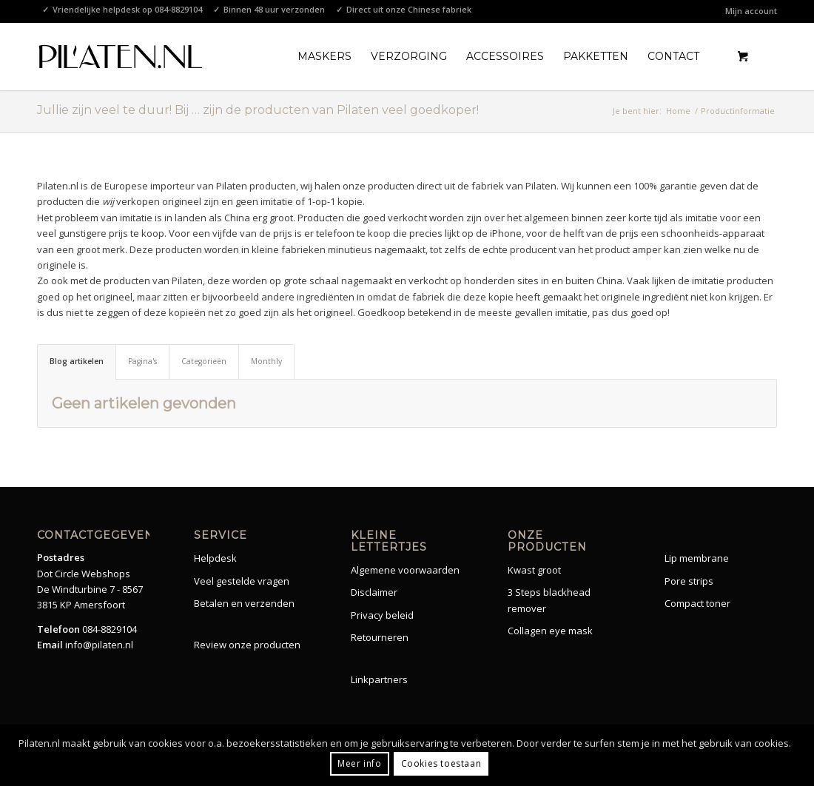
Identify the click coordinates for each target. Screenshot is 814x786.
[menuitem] (747, 11)
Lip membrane (697, 558)
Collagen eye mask (550, 630)
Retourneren (379, 637)
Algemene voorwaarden (405, 570)
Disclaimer (374, 592)
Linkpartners (379, 679)
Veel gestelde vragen (241, 581)
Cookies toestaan (441, 763)
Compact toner (697, 603)
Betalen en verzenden (244, 603)
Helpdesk (215, 558)
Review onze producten (247, 644)
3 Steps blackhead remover (549, 599)
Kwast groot (534, 570)
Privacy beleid (382, 615)
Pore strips (689, 581)
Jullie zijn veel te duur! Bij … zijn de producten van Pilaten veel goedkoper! (258, 110)
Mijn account (751, 10)
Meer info (359, 763)
